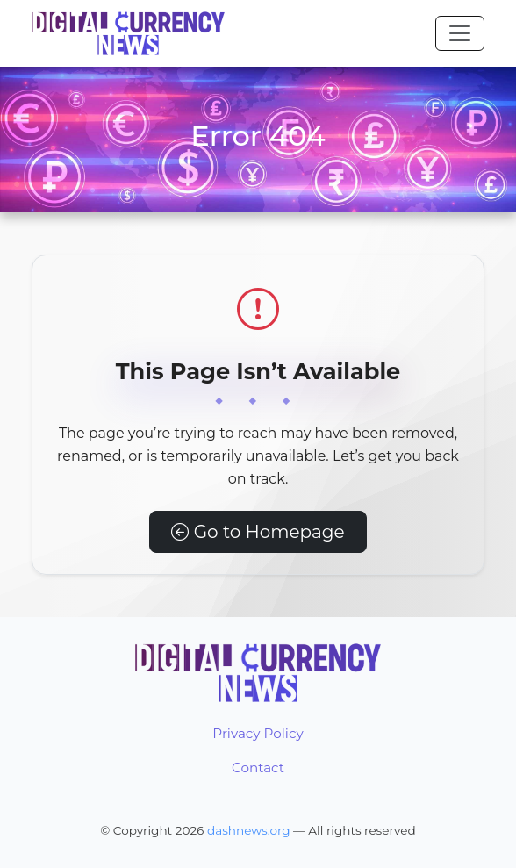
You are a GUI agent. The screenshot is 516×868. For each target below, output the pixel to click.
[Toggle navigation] (459, 33)
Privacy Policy (257, 733)
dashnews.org (248, 830)
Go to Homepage (257, 531)
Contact (258, 767)
